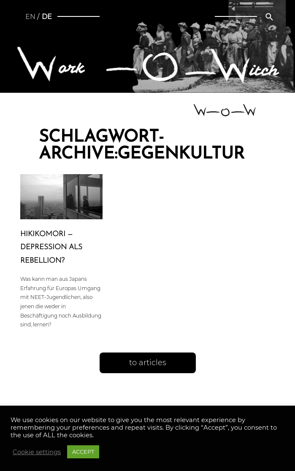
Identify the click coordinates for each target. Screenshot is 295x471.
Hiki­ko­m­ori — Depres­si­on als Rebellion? (51, 247)
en (30, 17)
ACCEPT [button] (83, 451)
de (47, 17)
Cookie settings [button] (37, 452)
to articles (147, 362)
